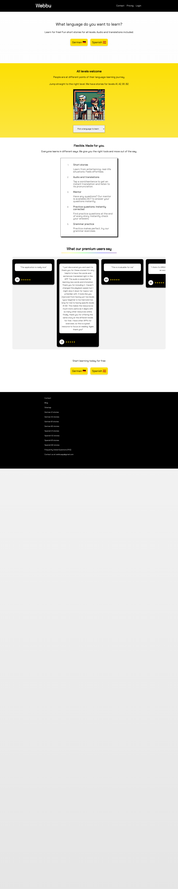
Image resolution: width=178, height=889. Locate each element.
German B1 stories (51, 421)
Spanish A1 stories (51, 431)
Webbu (43, 5)
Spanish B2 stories (51, 445)
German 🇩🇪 (79, 42)
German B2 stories (51, 426)
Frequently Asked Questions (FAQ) (57, 450)
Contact (120, 5)
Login (138, 5)
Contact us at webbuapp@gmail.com (59, 454)
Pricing (130, 5)
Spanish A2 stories (51, 435)
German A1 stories (51, 412)
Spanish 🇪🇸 (99, 42)
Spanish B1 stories (51, 440)
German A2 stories (51, 417)
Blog (46, 403)
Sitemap (47, 407)
